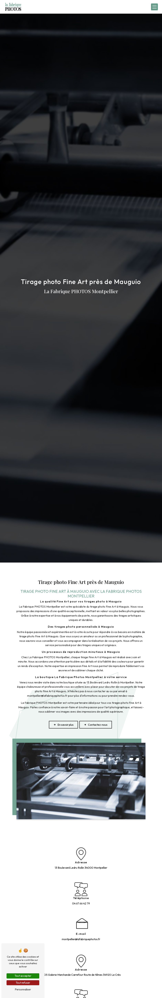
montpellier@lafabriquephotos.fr (81, 939)
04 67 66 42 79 (81, 903)
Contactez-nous (95, 725)
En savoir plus (63, 725)
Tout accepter (22, 975)
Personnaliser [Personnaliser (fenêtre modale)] (23, 989)
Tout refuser (23, 982)
